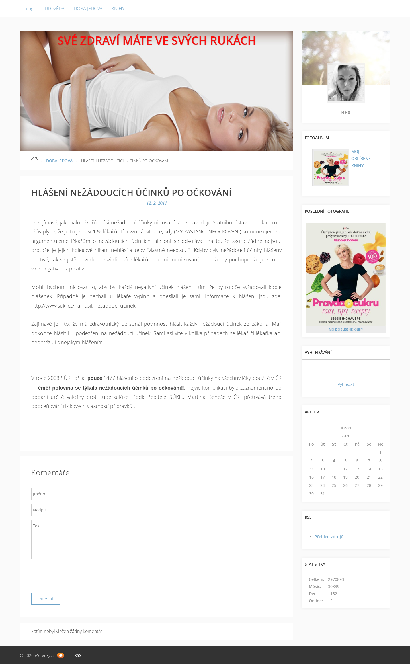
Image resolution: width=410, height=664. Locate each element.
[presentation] (74, 574)
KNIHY (118, 8)
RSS (77, 655)
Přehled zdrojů (329, 536)
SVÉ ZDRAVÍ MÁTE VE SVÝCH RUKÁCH (157, 40)
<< (311, 427)
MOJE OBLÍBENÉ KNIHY (361, 158)
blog (28, 8)
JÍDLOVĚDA (53, 8)
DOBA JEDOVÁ (88, 8)
